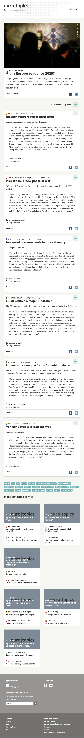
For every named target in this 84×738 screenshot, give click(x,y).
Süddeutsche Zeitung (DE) (18, 612)
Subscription (10, 727)
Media (8, 724)
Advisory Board (49, 721)
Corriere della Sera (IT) (25, 298)
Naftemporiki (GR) (23, 239)
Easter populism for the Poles (58, 614)
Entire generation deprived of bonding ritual (58, 530)
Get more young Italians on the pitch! (59, 541)
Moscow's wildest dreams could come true (22, 541)
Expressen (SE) (21, 424)
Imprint (46, 730)
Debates (9, 718)
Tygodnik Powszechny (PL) (27, 178)
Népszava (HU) (13, 661)
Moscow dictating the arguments (20, 664)
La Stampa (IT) (53, 537)
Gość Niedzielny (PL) (16, 580)
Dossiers (9, 721)
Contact (47, 727)
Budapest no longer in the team (20, 655)
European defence (44, 138)
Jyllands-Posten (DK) (16, 537)
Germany (32, 259)
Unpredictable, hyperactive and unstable (19, 530)
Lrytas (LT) (51, 621)
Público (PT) (21, 362)
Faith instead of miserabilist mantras (22, 583)
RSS (7, 730)
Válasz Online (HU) (15, 652)
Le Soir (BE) (19, 113)
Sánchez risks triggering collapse (20, 614)
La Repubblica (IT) (54, 526)
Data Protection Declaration (54, 733)
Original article (13, 161)
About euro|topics (51, 718)
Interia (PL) (52, 612)
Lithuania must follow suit (57, 623)
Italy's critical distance (15, 623)
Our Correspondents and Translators (57, 724)
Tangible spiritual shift (16, 574)
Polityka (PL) (13, 526)
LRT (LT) (10, 571)
